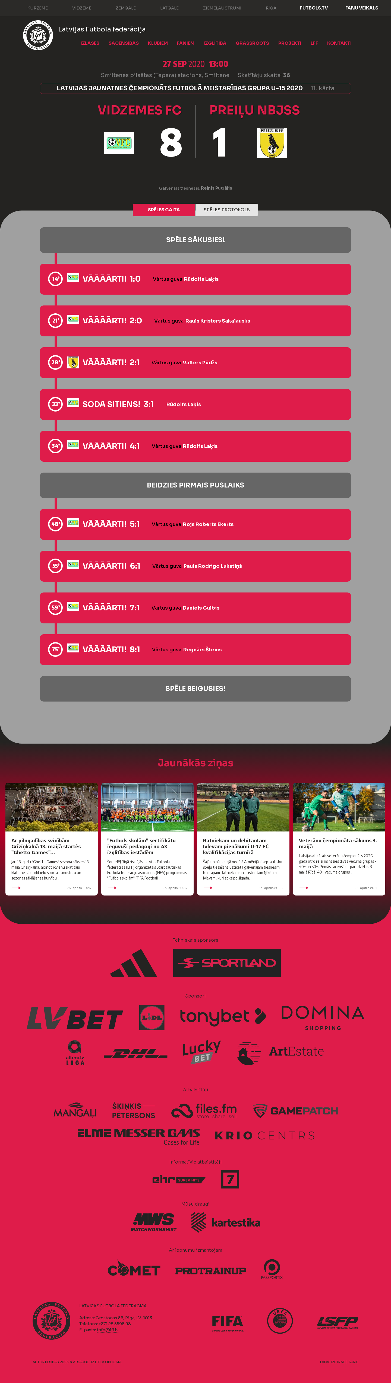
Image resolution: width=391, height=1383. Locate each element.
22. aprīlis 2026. (339, 888)
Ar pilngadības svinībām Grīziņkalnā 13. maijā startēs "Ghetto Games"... (46, 846)
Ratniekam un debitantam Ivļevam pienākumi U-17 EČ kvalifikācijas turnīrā (236, 846)
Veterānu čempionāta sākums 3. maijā (338, 843)
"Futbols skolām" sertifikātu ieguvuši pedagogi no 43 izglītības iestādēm (141, 846)
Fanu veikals (361, 8)
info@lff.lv (107, 1329)
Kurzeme (32, 7)
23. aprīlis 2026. (51, 888)
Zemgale (120, 7)
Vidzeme (76, 7)
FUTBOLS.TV (314, 8)
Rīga (265, 7)
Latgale (164, 7)
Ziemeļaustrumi (216, 7)
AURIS (353, 1362)
